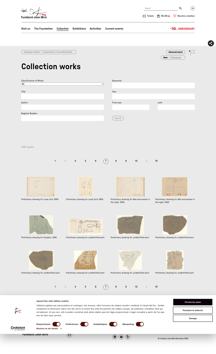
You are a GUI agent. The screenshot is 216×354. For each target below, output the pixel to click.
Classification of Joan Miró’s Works (57, 52)
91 (156, 161)
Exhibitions (79, 28)
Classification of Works (32, 81)
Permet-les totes (193, 322)
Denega (193, 338)
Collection (63, 28)
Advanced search (176, 52)
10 (136, 161)
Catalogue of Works (32, 52)
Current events (114, 28)
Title (23, 92)
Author (24, 103)
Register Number (29, 113)
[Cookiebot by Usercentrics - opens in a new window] (18, 349)
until (160, 103)
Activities (95, 28)
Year (114, 92)
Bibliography (176, 58)
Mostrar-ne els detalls (47, 348)
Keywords (117, 81)
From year (117, 103)
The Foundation (43, 28)
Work (165, 58)
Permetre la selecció (193, 330)
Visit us (25, 28)
